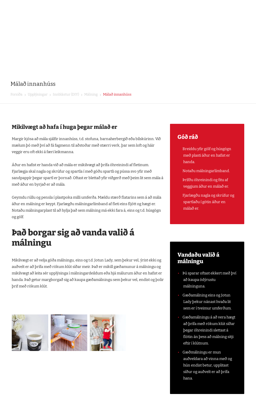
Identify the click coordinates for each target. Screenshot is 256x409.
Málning (91, 94)
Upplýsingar (37, 94)
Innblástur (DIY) (65, 94)
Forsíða (16, 94)
